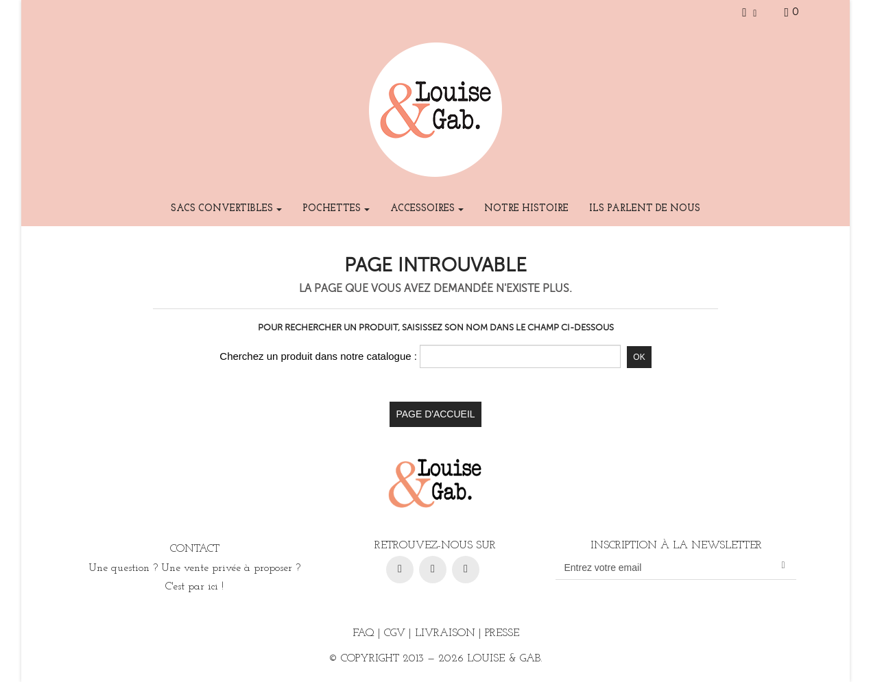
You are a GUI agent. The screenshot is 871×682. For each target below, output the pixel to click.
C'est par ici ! (194, 586)
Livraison (445, 633)
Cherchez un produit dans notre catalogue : (318, 356)
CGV (394, 633)
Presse (502, 633)
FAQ (363, 633)
